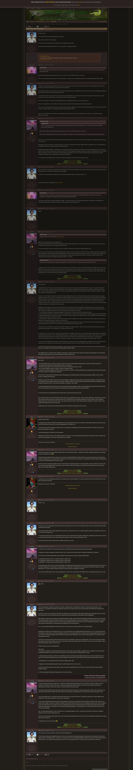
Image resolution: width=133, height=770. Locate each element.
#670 (39, 357)
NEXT (46, 26)
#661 (39, 30)
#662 (39, 65)
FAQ (28, 21)
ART (48, 21)
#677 (39, 581)
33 (35, 26)
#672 (39, 449)
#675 (39, 523)
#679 (39, 681)
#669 (39, 282)
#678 (39, 604)
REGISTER (104, 8)
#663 (39, 83)
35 (40, 26)
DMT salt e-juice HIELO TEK (72, 162)
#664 (39, 118)
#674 (39, 500)
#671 (39, 416)
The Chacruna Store (45, 56)
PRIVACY (33, 8)
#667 (39, 208)
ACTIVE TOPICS (102, 21)
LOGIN (98, 8)
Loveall (32, 118)
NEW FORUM (49, 2)
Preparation (52, 765)
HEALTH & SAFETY (40, 21)
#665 (39, 167)
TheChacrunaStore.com (45, 59)
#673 (39, 476)
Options (105, 28)
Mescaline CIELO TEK (72, 161)
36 (42, 26)
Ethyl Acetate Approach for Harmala (72, 443)
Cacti (48, 765)
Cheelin (32, 30)
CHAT (28, 8)
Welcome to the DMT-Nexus (31, 765)
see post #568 (59, 182)
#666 (39, 190)
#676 (39, 546)
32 (32, 26)
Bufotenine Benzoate (72, 446)
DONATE (39, 8)
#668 (39, 231)
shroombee (32, 65)
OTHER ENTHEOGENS (41, 765)
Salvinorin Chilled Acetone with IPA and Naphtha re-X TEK (72, 163)
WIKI (32, 21)
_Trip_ (31, 416)
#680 (39, 730)
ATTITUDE (53, 21)
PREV (29, 26)
